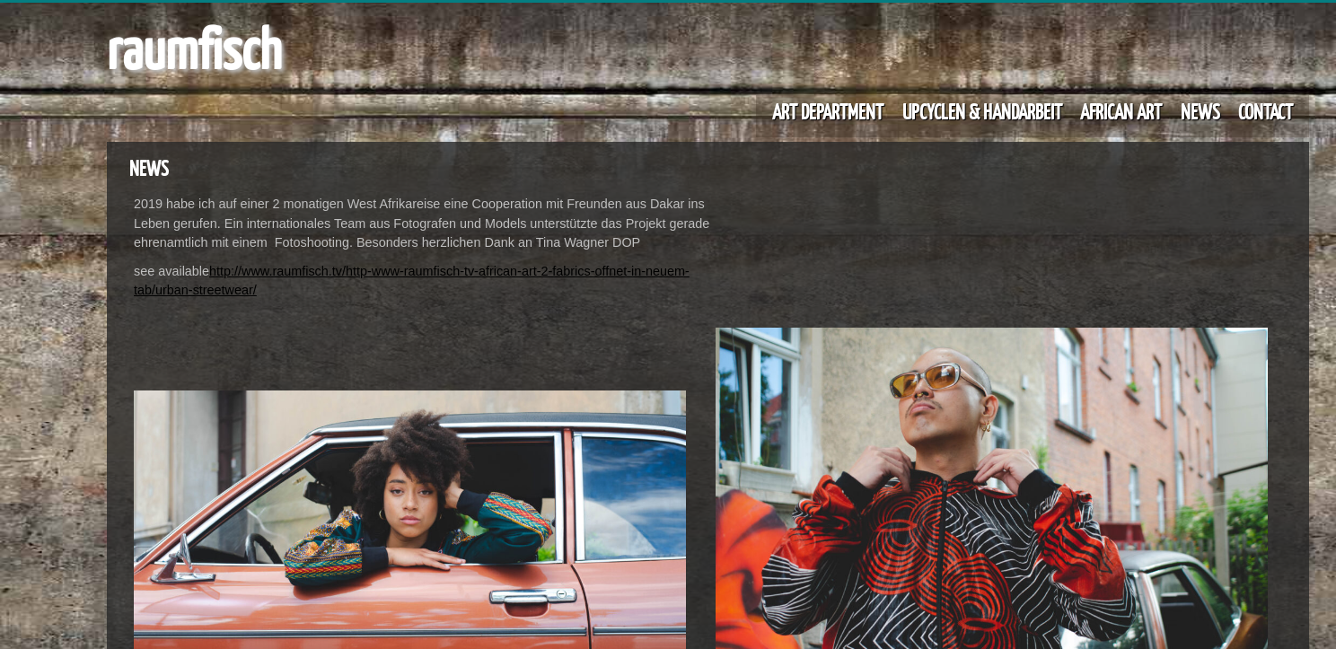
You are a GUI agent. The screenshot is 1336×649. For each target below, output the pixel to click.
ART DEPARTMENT (827, 111)
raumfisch (194, 47)
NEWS (1200, 111)
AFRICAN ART (1121, 111)
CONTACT (1265, 111)
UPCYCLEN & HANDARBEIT (982, 111)
